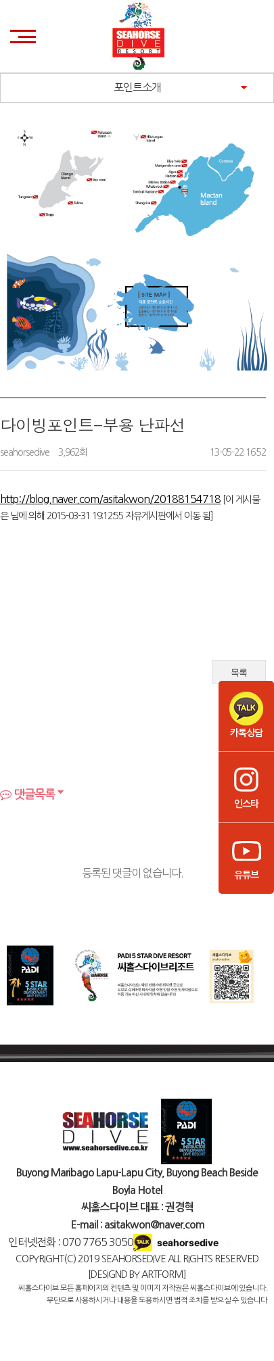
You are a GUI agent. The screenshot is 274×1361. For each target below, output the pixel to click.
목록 (239, 672)
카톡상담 (246, 715)
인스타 (246, 786)
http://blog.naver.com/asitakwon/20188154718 (110, 499)
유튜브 (246, 857)
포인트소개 (137, 87)
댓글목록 (27, 794)
